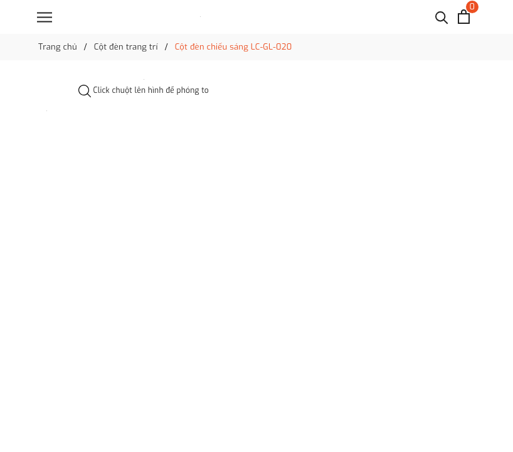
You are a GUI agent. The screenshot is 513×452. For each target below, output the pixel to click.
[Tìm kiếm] (441, 16)
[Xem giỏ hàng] (464, 16)
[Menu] (44, 17)
